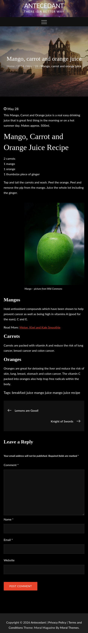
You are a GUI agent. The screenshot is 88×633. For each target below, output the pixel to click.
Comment (11, 465)
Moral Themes (69, 627)
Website (9, 560)
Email (8, 539)
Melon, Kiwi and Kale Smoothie (39, 327)
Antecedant (44, 5)
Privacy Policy (57, 622)
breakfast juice (22, 392)
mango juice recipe (66, 392)
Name (8, 519)
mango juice (43, 392)
